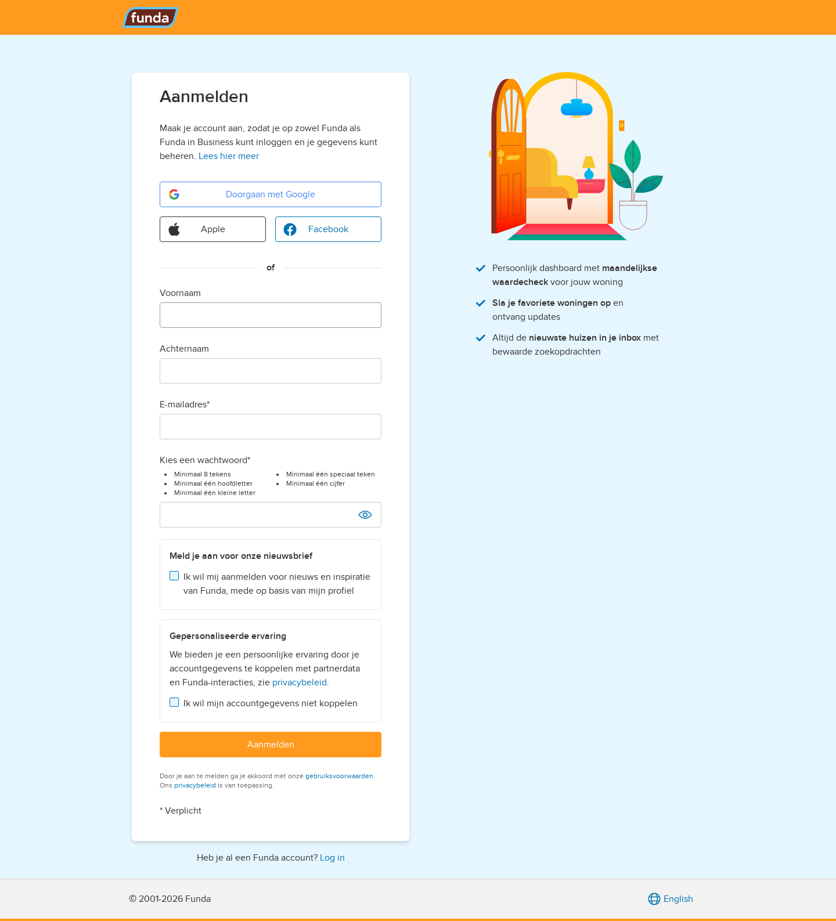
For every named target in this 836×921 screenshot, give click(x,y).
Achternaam (184, 349)
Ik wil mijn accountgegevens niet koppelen (270, 703)
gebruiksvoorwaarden (339, 776)
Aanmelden (270, 744)
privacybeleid (299, 682)
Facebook (315, 229)
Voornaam (180, 293)
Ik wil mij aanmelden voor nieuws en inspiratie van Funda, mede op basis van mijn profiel (276, 584)
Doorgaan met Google (241, 194)
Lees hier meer (229, 156)
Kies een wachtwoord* (205, 460)
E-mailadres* (185, 404)
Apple (196, 229)
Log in (332, 858)
